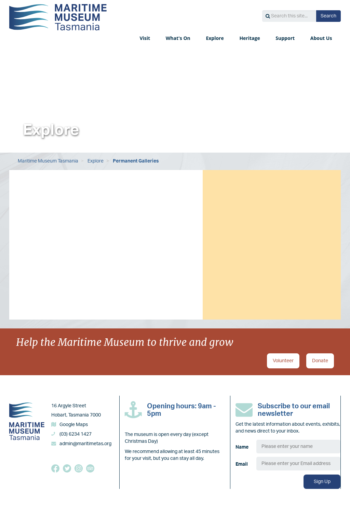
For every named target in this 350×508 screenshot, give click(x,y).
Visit (145, 38)
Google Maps (73, 424)
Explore (215, 38)
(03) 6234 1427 (75, 434)
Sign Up (322, 481)
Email (241, 464)
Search (328, 16)
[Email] (298, 463)
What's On (179, 38)
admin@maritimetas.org (85, 443)
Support (285, 38)
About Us (321, 38)
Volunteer (283, 360)
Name (241, 447)
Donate (320, 360)
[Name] (298, 446)
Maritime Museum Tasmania (48, 161)
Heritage (250, 38)
